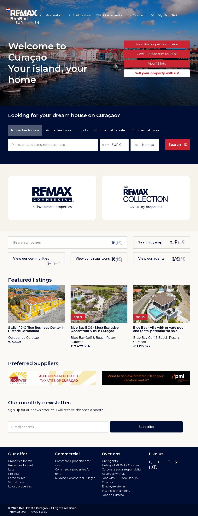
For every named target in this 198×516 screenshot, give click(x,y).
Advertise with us (113, 473)
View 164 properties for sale (157, 44)
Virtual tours (16, 482)
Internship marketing (116, 490)
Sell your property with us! (157, 73)
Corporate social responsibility (122, 469)
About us (80, 15)
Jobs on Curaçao (113, 495)
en (33, 22)
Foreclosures (16, 478)
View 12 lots (157, 63)
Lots (84, 130)
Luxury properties (20, 486)
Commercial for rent (147, 130)
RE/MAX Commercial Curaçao (75, 478)
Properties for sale (20, 461)
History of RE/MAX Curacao (120, 465)
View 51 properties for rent (157, 54)
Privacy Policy (37, 512)
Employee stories (113, 486)
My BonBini (164, 15)
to (136, 145)
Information (50, 15)
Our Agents (110, 461)
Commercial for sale (109, 130)
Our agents (109, 15)
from (105, 145)
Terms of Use (17, 512)
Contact (137, 15)
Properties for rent (20, 465)
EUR (16, 22)
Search (178, 145)
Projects (13, 473)
